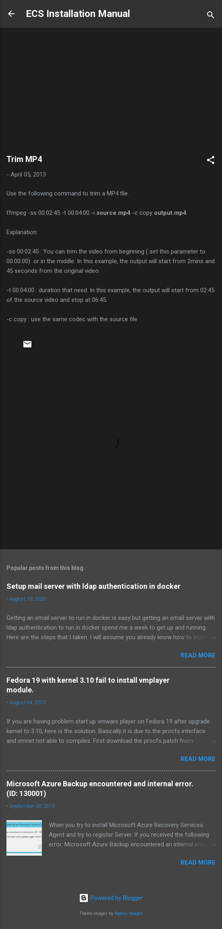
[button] (211, 161)
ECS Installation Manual (78, 13)
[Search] (211, 16)
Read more (198, 655)
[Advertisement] (111, 94)
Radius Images (128, 913)
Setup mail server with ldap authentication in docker (93, 586)
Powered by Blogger (111, 898)
